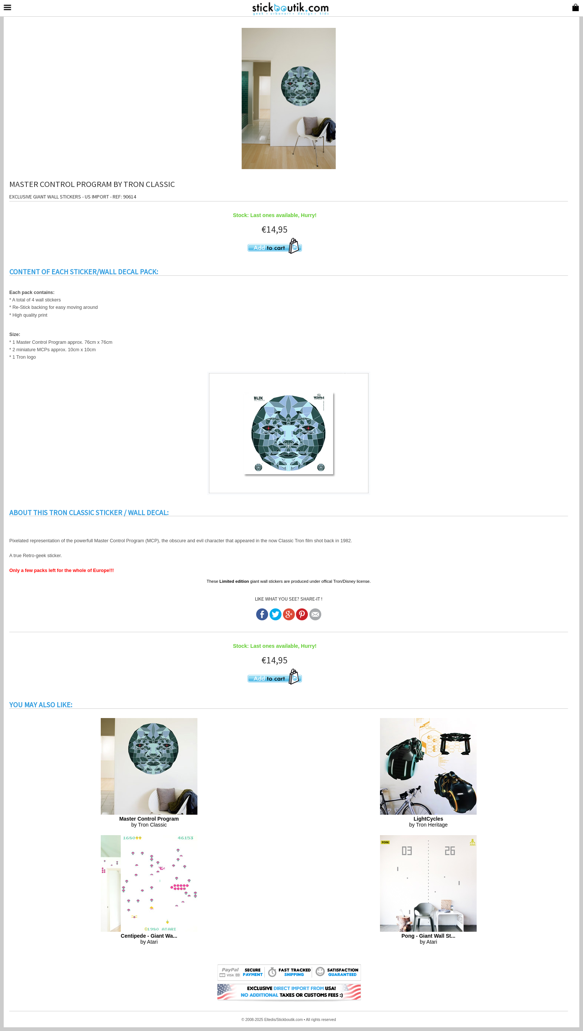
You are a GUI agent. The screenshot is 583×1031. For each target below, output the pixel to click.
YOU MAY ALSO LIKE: (40, 704)
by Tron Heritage (428, 822)
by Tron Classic (149, 822)
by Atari (149, 939)
